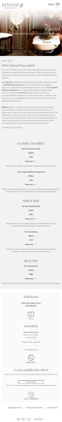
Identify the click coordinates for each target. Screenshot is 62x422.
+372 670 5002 (31, 338)
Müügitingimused (14, 408)
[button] (18, 419)
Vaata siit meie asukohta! (31, 342)
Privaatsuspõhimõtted (34, 408)
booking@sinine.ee (31, 350)
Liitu (31, 395)
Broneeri (38, 419)
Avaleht (4, 61)
